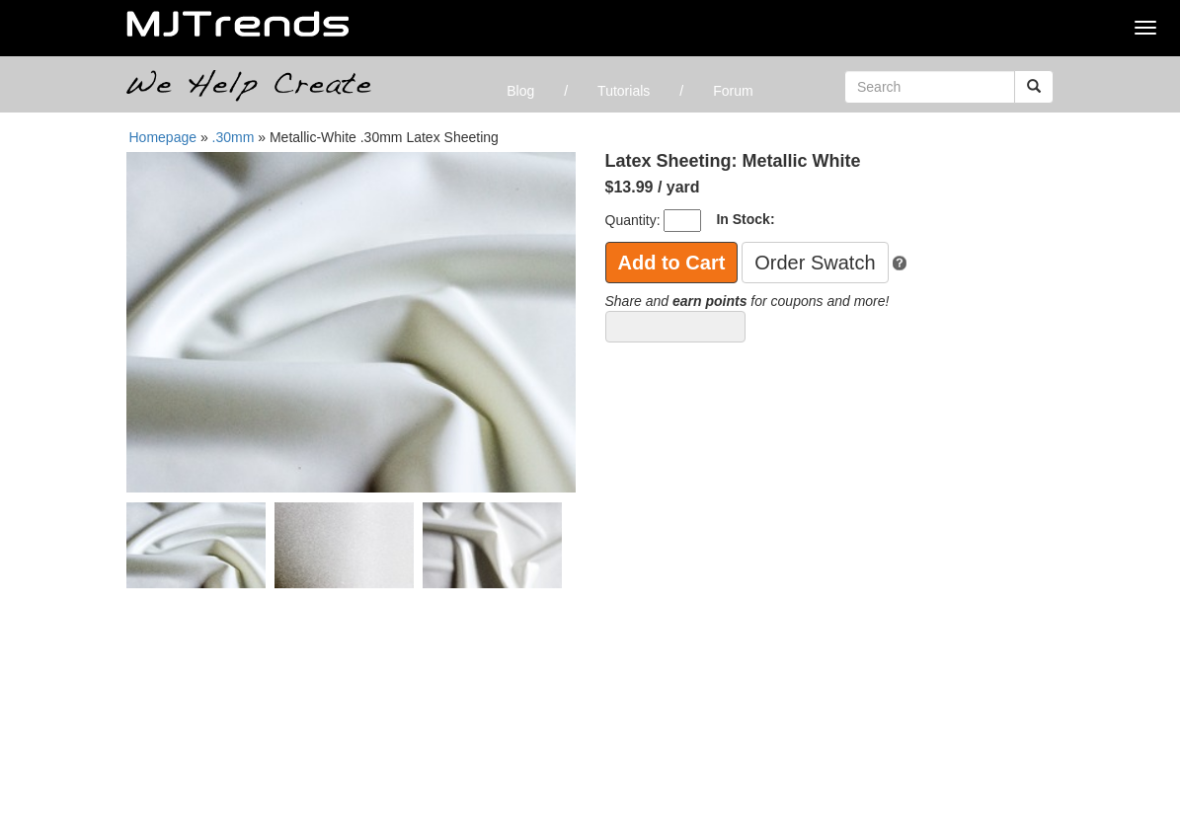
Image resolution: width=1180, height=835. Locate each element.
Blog (520, 91)
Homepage (163, 137)
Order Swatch (814, 262)
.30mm (235, 137)
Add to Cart (672, 262)
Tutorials (623, 91)
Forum (732, 91)
